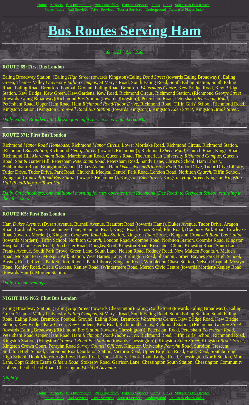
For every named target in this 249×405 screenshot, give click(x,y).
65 (108, 51)
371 (117, 51)
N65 (139, 51)
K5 (129, 51)
